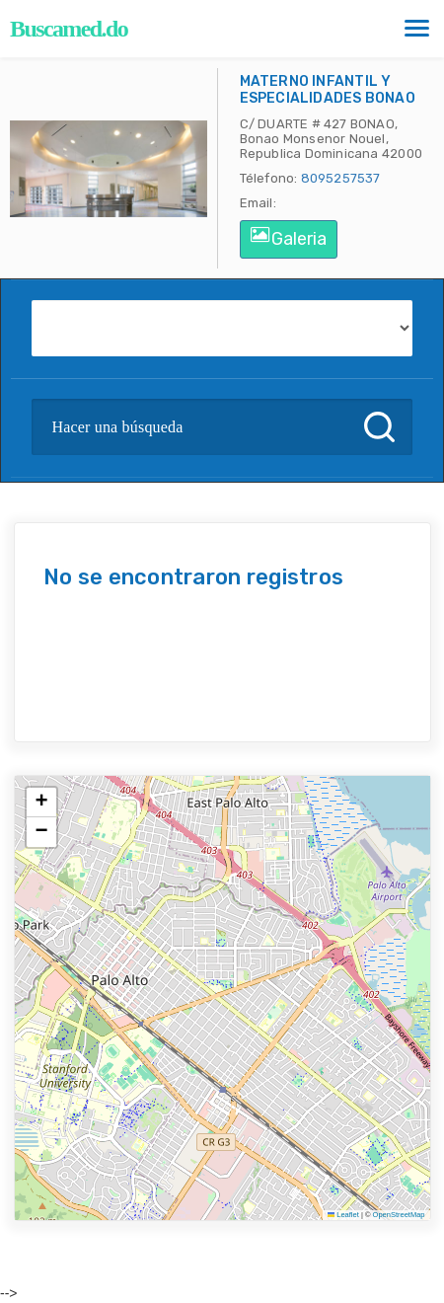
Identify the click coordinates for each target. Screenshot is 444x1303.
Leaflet (343, 1214)
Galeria (289, 238)
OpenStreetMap (399, 1214)
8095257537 (341, 178)
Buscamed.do (68, 28)
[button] (41, 802)
